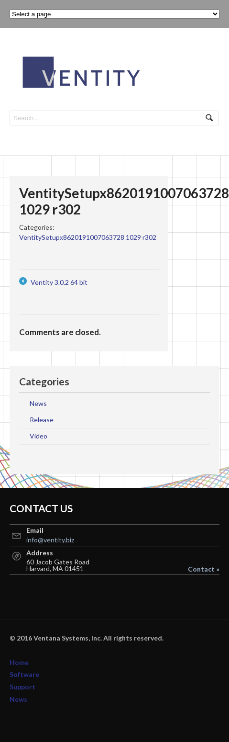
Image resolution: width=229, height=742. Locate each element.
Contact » (203, 569)
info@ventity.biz (50, 540)
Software (24, 674)
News (38, 403)
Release (42, 420)
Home (19, 662)
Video (38, 436)
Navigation (209, 56)
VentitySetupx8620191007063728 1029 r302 (87, 237)
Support (22, 687)
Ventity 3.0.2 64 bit (53, 282)
